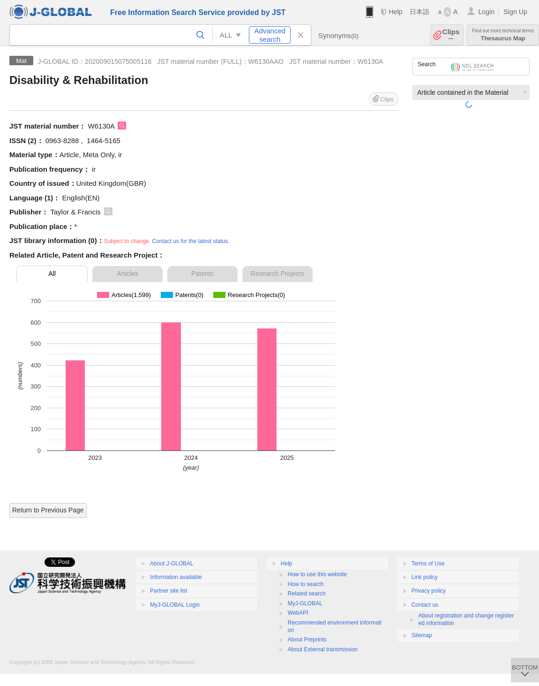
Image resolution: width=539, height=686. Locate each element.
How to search (306, 584)
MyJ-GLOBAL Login (175, 605)
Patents (202, 273)
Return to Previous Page (48, 510)
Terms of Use (428, 563)
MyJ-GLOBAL (305, 603)
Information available (176, 577)
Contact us (425, 605)
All (52, 273)
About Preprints (307, 639)
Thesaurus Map (503, 35)
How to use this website (317, 574)
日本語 (419, 11)
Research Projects (277, 273)
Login (486, 11)
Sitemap (422, 635)
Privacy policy (429, 590)
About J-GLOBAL (172, 563)
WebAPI (298, 613)
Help (395, 11)
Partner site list (168, 590)
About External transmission (323, 649)
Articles (127, 273)
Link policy (425, 577)
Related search (307, 593)
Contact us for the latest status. (190, 241)
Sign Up (515, 11)
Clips (451, 35)
